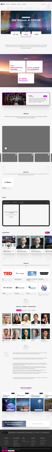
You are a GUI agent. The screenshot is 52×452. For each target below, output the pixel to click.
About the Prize (7, 342)
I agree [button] (3, 450)
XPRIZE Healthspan (16, 430)
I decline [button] (6, 450)
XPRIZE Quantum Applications (15, 435)
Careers (19, 446)
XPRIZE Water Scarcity (16, 433)
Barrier (5, 339)
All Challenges (15, 427)
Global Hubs (33, 439)
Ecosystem (32, 427)
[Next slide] (48, 244)
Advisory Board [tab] (24, 297)
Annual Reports (23, 446)
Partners (32, 433)
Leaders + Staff (6, 430)
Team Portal (11, 446)
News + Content (6, 446)
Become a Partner (42, 430)
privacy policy (11, 448)
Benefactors (33, 430)
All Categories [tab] (19, 297)
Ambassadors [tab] (33, 297)
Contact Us (15, 446)
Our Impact (24, 427)
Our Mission (6, 427)
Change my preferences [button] (11, 450)
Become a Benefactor (43, 427)
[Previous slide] (4, 244)
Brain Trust (32, 436)
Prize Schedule (7, 343)
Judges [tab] (29, 297)
